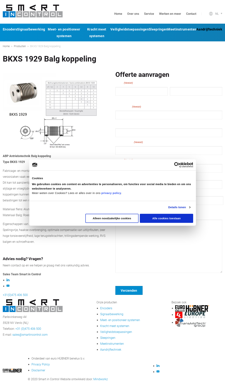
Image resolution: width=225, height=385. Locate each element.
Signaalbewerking (31, 29)
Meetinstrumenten (181, 29)
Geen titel (121, 278)
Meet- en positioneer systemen (120, 320)
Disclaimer (38, 370)
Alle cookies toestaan (166, 218)
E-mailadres (128, 106)
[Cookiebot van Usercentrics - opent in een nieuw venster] (177, 165)
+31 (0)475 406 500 (28, 329)
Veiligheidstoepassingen (129, 29)
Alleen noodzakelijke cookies (112, 218)
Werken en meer (170, 14)
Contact (191, 14)
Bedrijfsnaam (129, 142)
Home (118, 14)
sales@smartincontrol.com (30, 334)
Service (149, 14)
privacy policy (111, 193)
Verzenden (129, 290)
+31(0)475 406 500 (15, 295)
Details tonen (177, 207)
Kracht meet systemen (114, 326)
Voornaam (121, 99)
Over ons (133, 14)
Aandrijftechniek (209, 29)
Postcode (175, 192)
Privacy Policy (40, 364)
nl (217, 14)
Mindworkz (100, 379)
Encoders (10, 29)
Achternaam (177, 99)
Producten (20, 46)
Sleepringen (158, 29)
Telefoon (121, 124)
